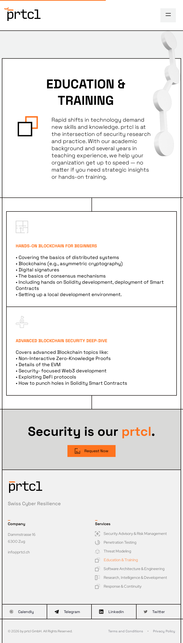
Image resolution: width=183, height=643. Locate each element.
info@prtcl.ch (19, 552)
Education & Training (116, 559)
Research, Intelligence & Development (131, 577)
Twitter (154, 611)
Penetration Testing (115, 542)
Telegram (67, 611)
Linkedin (111, 611)
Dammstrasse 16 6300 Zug (22, 538)
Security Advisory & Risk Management (131, 533)
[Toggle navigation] (168, 14)
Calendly (22, 611)
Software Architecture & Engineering (129, 568)
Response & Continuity (118, 586)
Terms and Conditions (125, 631)
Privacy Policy (164, 631)
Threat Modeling (113, 551)
